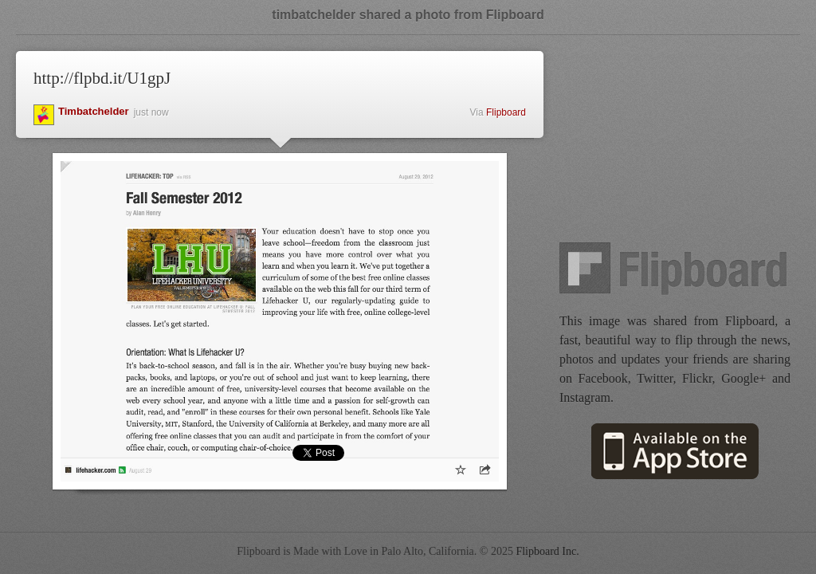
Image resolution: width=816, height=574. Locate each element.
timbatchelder (93, 111)
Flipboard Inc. (547, 551)
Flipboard (506, 112)
